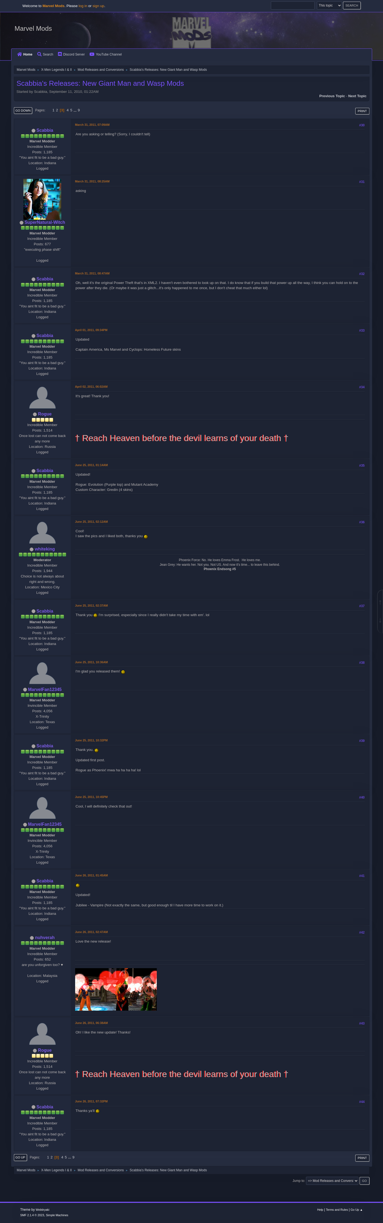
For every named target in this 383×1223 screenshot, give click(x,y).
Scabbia (44, 130)
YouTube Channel (106, 54)
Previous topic (332, 96)
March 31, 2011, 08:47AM (92, 273)
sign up (98, 6)
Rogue (45, 414)
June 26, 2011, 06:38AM (91, 1023)
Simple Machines (57, 1215)
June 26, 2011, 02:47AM (91, 932)
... (75, 110)
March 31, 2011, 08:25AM (92, 181)
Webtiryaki (42, 1209)
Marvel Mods (33, 28)
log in (83, 6)
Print (362, 111)
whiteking (45, 549)
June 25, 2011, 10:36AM (91, 662)
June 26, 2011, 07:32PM (91, 1101)
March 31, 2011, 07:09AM (92, 124)
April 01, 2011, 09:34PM (91, 330)
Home (24, 54)
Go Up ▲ (357, 1209)
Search (45, 54)
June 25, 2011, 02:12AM (91, 521)
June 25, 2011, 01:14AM (91, 465)
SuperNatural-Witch (44, 222)
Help (320, 1209)
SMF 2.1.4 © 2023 (32, 1215)
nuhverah (45, 937)
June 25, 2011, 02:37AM (91, 605)
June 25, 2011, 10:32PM (91, 740)
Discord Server (71, 54)
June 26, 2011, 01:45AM (91, 875)
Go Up (20, 1157)
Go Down (23, 110)
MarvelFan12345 (45, 689)
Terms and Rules (337, 1209)
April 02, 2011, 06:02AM (91, 386)
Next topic (357, 96)
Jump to (298, 1181)
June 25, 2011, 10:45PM (91, 797)
